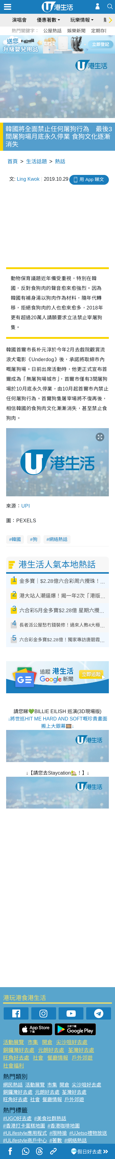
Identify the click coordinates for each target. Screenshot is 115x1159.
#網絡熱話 (75, 1140)
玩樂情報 (80, 20)
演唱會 (19, 20)
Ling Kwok (28, 179)
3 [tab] (56, 44)
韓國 (16, 539)
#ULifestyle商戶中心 (25, 1140)
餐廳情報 (57, 1058)
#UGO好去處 (17, 1118)
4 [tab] (62, 44)
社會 (38, 1058)
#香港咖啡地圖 (64, 1125)
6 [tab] (74, 44)
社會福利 (13, 1066)
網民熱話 (13, 1084)
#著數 (55, 1140)
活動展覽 (13, 1042)
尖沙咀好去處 (71, 1042)
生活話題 (36, 162)
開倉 (47, 1042)
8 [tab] (62, 51)
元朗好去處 (51, 1050)
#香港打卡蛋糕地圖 (24, 1125)
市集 (33, 1042)
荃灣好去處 (81, 1050)
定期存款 (100, 30)
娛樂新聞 (76, 30)
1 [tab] (44, 44)
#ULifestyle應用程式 (25, 1133)
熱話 (60, 162)
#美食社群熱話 (50, 1118)
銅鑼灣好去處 (18, 1050)
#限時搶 (58, 1133)
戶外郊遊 (82, 1058)
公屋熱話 (52, 30)
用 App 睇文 (91, 179)
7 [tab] (56, 51)
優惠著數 (46, 20)
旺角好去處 (16, 1058)
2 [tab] (50, 44)
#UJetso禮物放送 (88, 1133)
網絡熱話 (58, 539)
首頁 (12, 162)
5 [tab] (68, 44)
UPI (25, 506)
